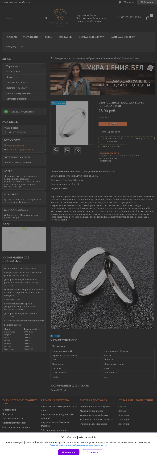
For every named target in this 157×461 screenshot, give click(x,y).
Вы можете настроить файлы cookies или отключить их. (77, 445)
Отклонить (92, 452)
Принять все (68, 452)
